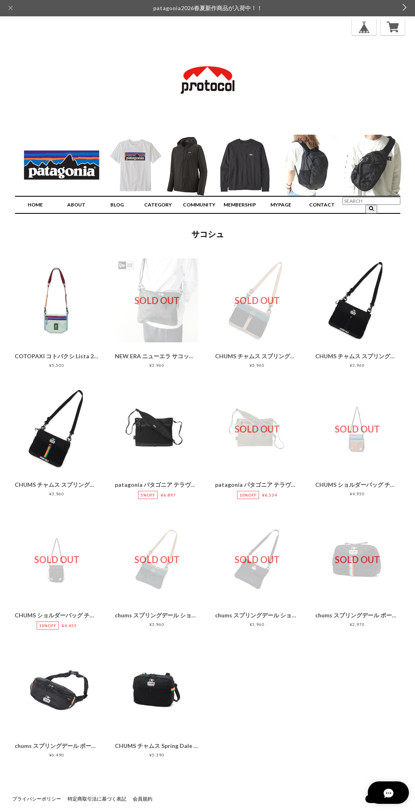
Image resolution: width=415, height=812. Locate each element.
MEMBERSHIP (240, 205)
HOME (35, 205)
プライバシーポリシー (36, 799)
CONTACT (322, 205)
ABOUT (76, 205)
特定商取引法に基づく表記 (97, 799)
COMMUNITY (199, 205)
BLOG (117, 205)
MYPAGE (280, 205)
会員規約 (142, 799)
